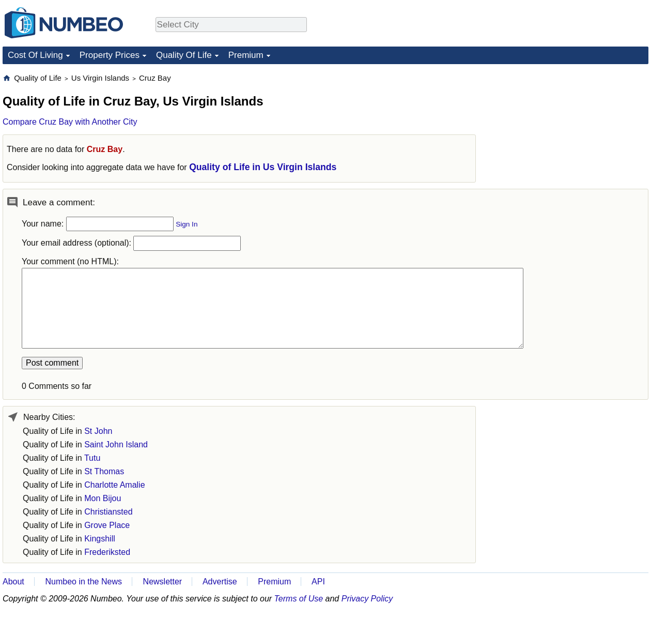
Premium (246, 55)
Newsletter (162, 581)
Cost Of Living (35, 55)
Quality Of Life (184, 55)
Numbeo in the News (83, 581)
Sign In (186, 224)
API (318, 581)
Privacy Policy (367, 598)
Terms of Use (298, 598)
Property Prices (110, 55)
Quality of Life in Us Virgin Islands (262, 167)
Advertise (220, 581)
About (13, 581)
